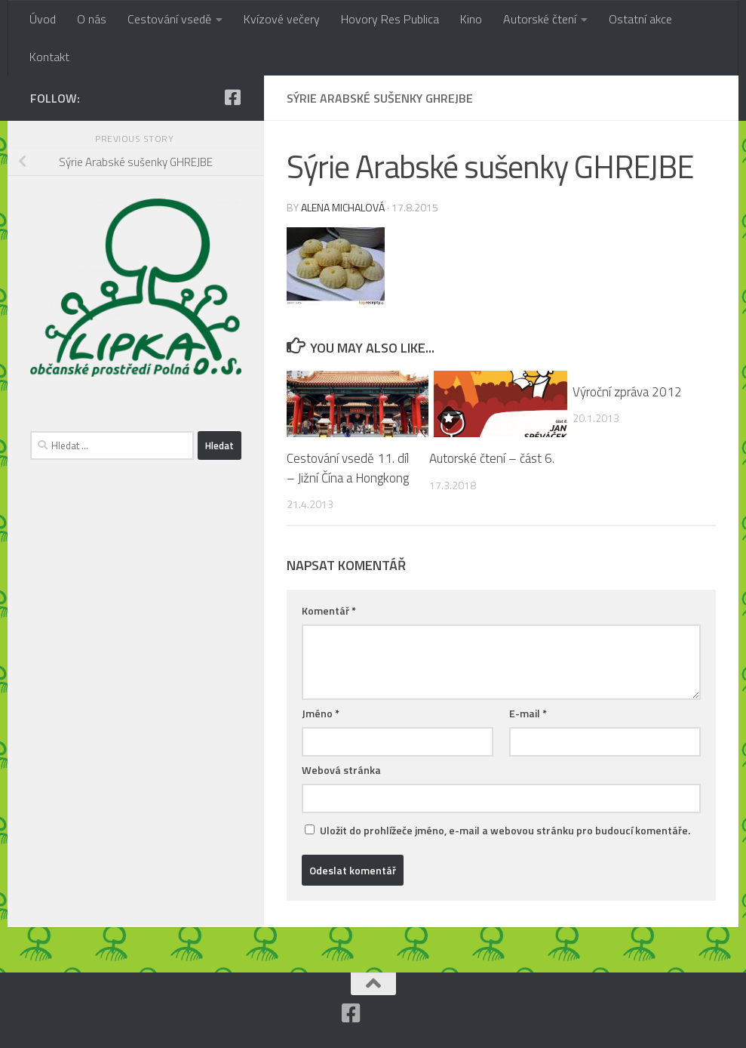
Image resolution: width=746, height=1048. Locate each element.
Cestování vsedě (169, 19)
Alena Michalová (343, 207)
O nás (91, 19)
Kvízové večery (282, 19)
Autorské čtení (539, 19)
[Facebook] (232, 97)
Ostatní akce (640, 19)
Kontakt (49, 57)
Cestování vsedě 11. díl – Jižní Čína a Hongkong (348, 468)
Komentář (329, 610)
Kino (471, 19)
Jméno (320, 713)
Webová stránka (341, 770)
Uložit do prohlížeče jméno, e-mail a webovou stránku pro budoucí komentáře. (505, 830)
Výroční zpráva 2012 (627, 392)
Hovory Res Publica (390, 19)
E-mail (528, 713)
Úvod (42, 19)
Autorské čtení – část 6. (491, 458)
